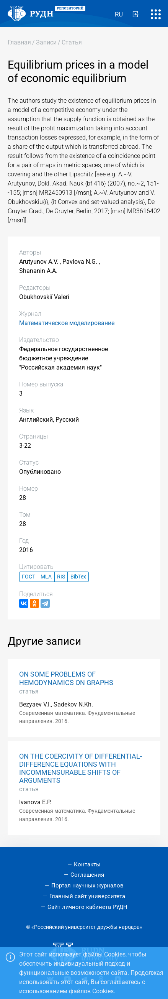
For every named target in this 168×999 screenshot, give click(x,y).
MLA (46, 576)
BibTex (78, 576)
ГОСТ (28, 576)
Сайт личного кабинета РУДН (87, 907)
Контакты (87, 864)
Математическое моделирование (66, 323)
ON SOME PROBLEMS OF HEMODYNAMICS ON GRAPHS (66, 678)
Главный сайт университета (87, 896)
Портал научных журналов (87, 885)
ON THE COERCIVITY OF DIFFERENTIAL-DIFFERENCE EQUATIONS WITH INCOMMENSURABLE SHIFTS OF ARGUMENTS (80, 768)
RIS (61, 576)
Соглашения (87, 874)
